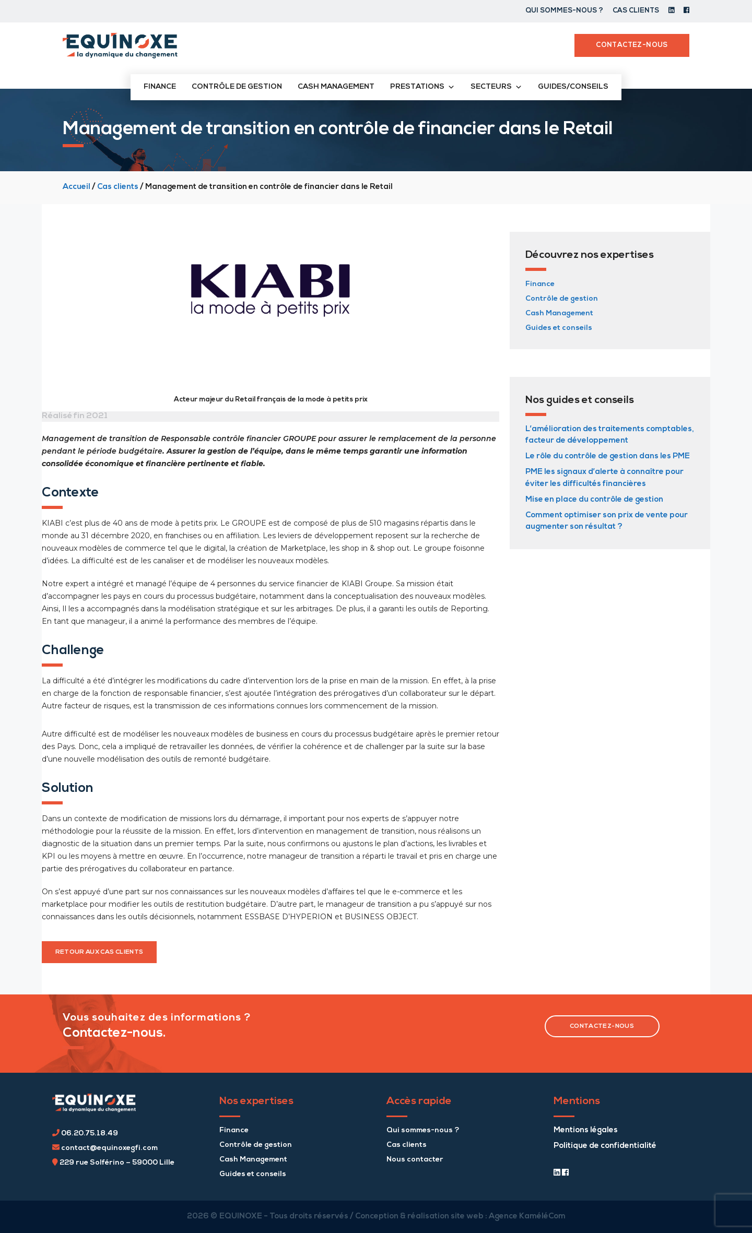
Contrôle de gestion (237, 87)
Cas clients (636, 10)
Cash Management (559, 313)
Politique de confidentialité (605, 1146)
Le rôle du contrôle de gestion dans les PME (607, 456)
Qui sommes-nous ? (564, 10)
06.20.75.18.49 (85, 1133)
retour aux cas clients (99, 952)
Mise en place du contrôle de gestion (594, 500)
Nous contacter (414, 1160)
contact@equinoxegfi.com (105, 1148)
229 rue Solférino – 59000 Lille (113, 1163)
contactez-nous (602, 1026)
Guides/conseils (573, 87)
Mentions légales (586, 1130)
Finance (160, 87)
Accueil (76, 187)
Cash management (336, 87)
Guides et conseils (558, 328)
